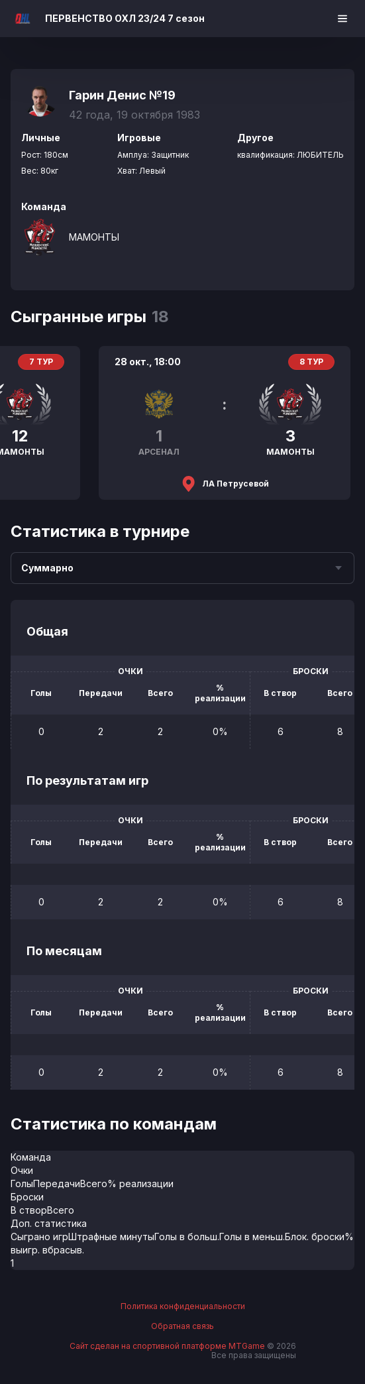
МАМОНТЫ (94, 237)
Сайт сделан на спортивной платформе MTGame (168, 1346)
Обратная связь (182, 1326)
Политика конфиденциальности (183, 1306)
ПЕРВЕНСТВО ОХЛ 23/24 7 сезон (125, 18)
